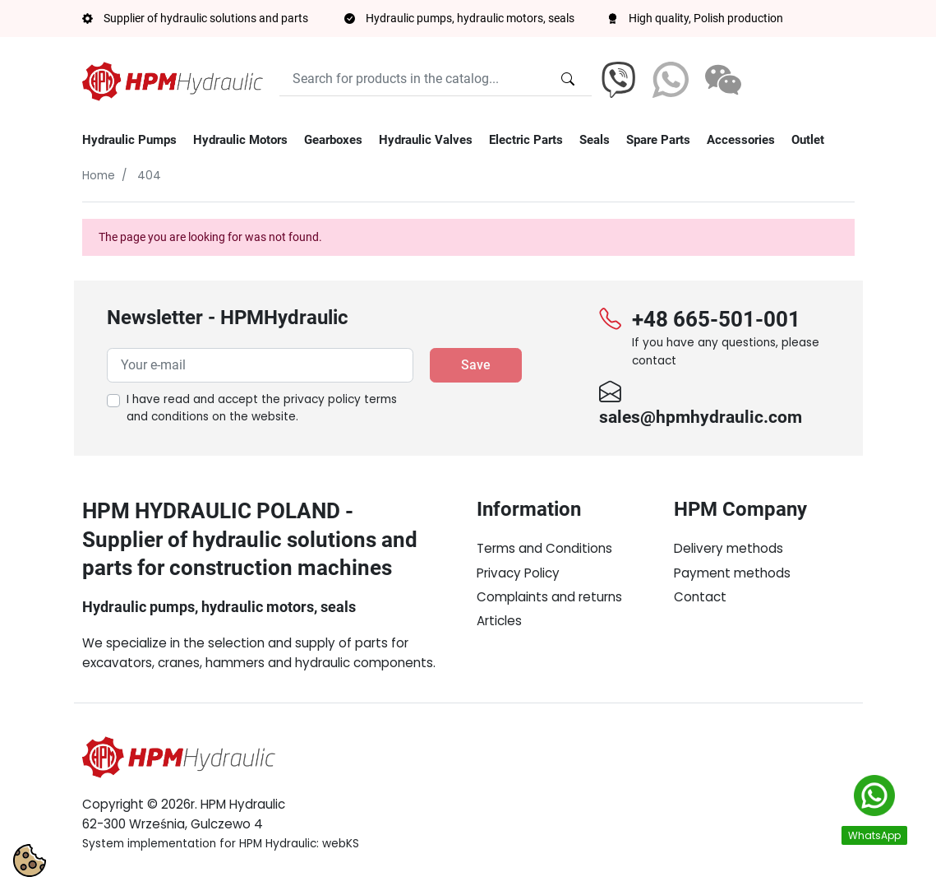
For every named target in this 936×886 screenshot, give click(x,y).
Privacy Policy (518, 573)
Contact (700, 596)
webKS (340, 843)
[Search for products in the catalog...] (568, 79)
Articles (499, 620)
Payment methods (732, 573)
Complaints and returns (549, 596)
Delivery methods (728, 548)
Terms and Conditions (544, 548)
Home (98, 175)
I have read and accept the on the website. (262, 408)
